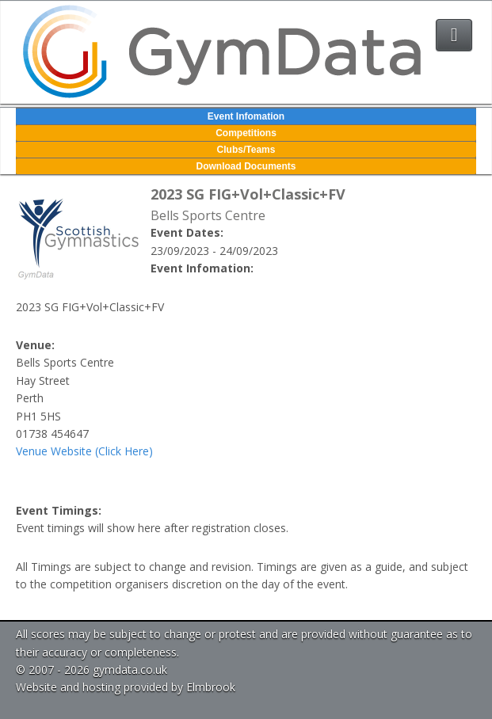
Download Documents (246, 166)
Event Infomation (246, 116)
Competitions (246, 133)
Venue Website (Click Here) (84, 450)
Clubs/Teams (246, 149)
